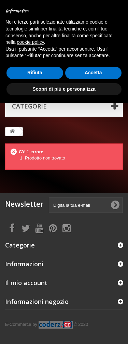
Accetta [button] (93, 72)
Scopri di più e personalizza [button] (63, 89)
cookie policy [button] (30, 42)
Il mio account (26, 283)
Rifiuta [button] (34, 72)
